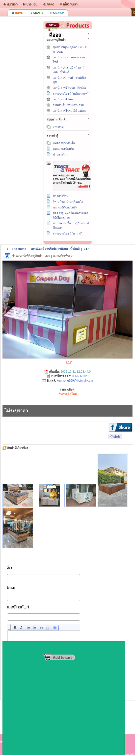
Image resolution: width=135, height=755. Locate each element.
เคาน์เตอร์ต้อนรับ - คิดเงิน (69, 88)
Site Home (19, 249)
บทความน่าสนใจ (64, 143)
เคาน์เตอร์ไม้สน (63, 99)
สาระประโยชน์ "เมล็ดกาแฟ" (71, 93)
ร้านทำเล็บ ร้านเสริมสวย (68, 105)
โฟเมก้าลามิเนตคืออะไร (68, 201)
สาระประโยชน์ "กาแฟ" (67, 233)
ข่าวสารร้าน (60, 154)
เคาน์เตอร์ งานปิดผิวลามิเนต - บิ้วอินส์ (55, 249)
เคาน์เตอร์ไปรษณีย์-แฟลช (69, 111)
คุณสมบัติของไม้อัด (65, 207)
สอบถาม (58, 127)
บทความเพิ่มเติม (63, 149)
